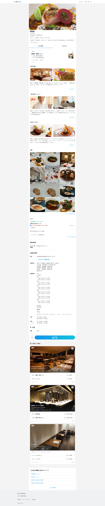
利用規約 (19, 499)
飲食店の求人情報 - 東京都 (37, 483)
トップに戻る (52, 487)
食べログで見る (71, 236)
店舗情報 (64, 46)
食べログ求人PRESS (21, 493)
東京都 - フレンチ (35, 477)
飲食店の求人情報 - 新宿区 (37, 480)
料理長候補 (37, 414)
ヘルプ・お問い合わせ (21, 496)
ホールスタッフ (38, 455)
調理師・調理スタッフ (37, 53)
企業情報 (33, 499)
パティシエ (37, 378)
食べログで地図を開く (45, 259)
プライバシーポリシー (26, 499)
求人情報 (40, 46)
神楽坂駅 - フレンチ (35, 474)
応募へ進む (55, 337)
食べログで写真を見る (69, 213)
